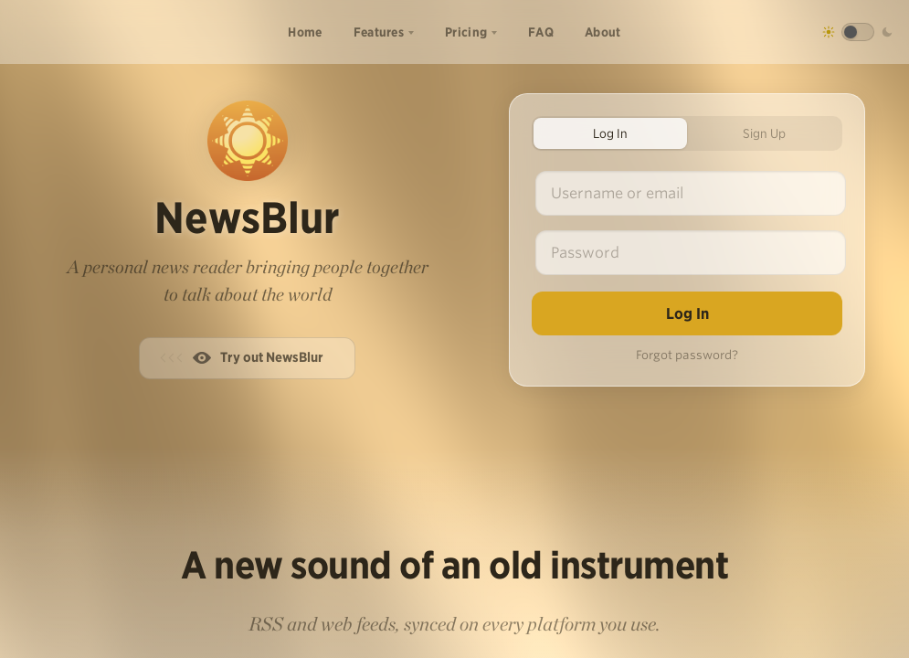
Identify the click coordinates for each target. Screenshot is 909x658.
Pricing (466, 32)
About (603, 32)
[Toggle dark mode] (857, 32)
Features (379, 32)
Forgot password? (687, 355)
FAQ (541, 32)
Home (305, 32)
